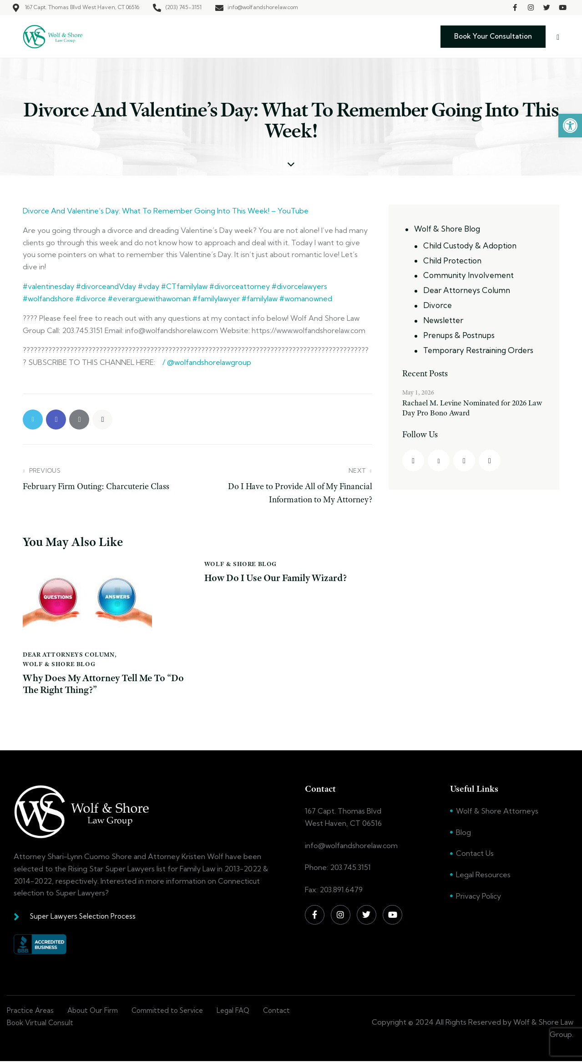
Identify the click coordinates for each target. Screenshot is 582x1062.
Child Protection (452, 260)
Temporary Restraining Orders (478, 350)
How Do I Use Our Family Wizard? (277, 578)
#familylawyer (215, 298)
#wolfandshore (48, 298)
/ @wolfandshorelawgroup (206, 362)
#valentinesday (48, 286)
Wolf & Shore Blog (59, 664)
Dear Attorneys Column (69, 654)
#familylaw (259, 298)
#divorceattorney (238, 286)
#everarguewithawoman (148, 298)
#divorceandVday (105, 286)
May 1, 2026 (418, 392)
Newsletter (443, 320)
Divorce (437, 305)
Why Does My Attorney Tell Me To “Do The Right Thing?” (97, 684)
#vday (147, 286)
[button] (570, 125)
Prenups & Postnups (459, 335)
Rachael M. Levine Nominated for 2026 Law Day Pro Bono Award (472, 407)
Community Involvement (468, 275)
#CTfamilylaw (183, 286)
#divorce (90, 298)
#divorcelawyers (298, 286)
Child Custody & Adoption (469, 245)
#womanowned (305, 298)
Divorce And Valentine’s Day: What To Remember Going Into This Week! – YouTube (166, 210)
